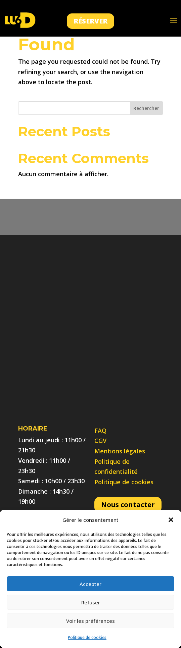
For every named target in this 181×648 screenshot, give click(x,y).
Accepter (90, 584)
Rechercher (146, 108)
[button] (171, 519)
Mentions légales (119, 451)
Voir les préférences (90, 620)
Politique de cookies (87, 637)
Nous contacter (128, 504)
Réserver (90, 21)
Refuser (90, 602)
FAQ (100, 431)
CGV (100, 441)
